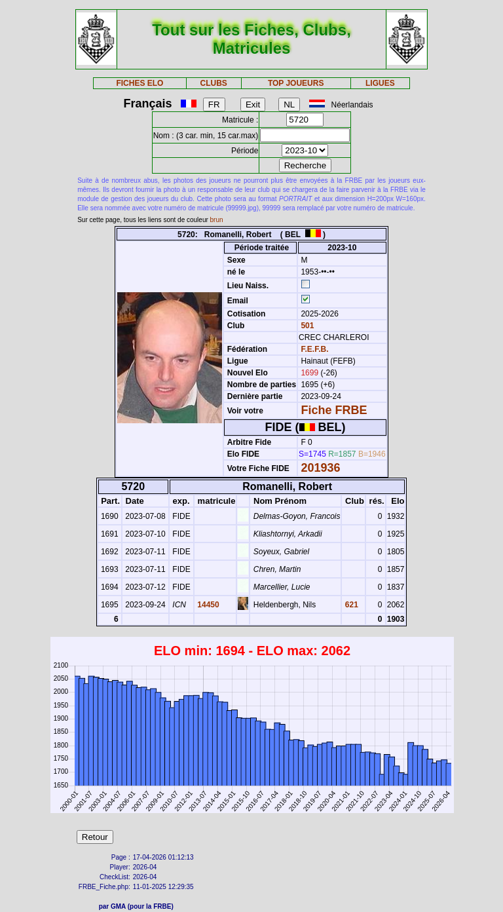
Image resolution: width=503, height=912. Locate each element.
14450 (207, 604)
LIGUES (380, 83)
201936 (320, 467)
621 (350, 604)
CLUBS (213, 83)
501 (306, 325)
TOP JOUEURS (296, 83)
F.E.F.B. (314, 349)
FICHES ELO (139, 83)
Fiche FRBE (334, 410)
